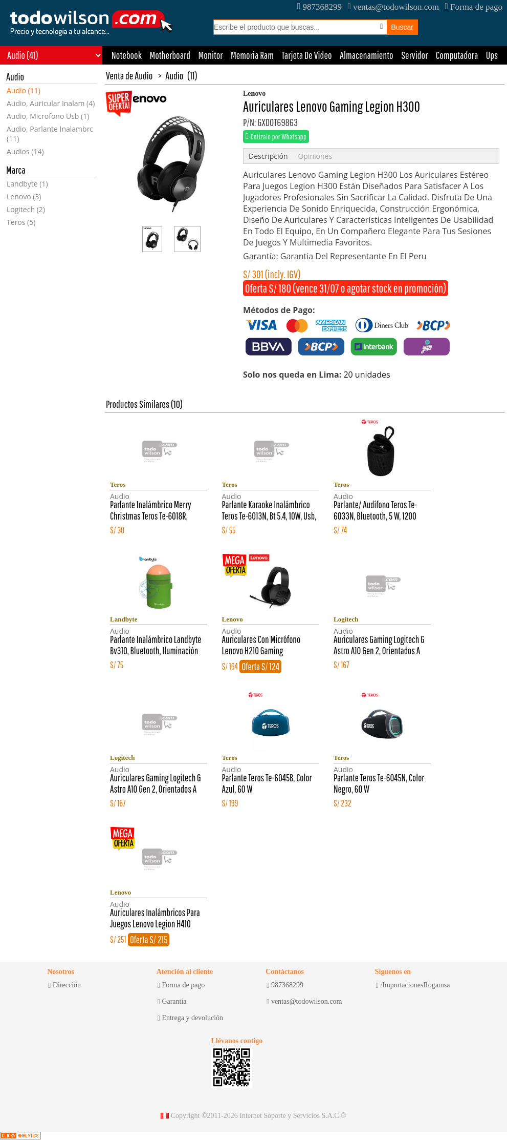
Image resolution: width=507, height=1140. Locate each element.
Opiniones (315, 156)
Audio (174, 75)
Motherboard (169, 55)
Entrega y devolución (190, 1018)
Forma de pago (473, 7)
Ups (492, 55)
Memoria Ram (252, 55)
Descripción (268, 156)
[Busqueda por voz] (381, 26)
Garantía (172, 1002)
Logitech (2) (26, 209)
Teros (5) (21, 222)
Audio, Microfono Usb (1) (48, 116)
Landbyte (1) (27, 184)
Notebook (127, 55)
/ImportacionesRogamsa (413, 985)
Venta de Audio (129, 75)
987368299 (319, 7)
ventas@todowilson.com (393, 7)
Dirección (64, 985)
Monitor (211, 55)
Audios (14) (25, 151)
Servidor (414, 55)
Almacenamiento (366, 55)
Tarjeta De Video (306, 55)
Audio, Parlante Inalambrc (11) (50, 133)
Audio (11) (23, 90)
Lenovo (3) (24, 196)
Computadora (457, 55)
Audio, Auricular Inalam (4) (51, 103)
